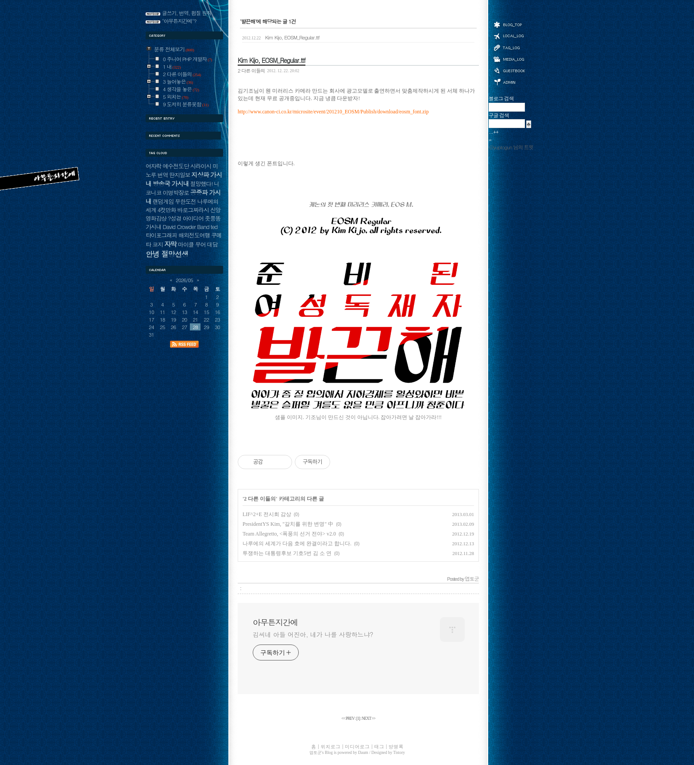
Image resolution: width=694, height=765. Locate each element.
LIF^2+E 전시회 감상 (267, 514)
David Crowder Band (185, 226)
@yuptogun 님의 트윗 (511, 147)
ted (213, 226)
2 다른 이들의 (251, 70)
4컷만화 (167, 210)
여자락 (154, 166)
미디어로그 (509, 59)
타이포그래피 (161, 235)
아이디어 (192, 218)
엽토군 (315, 752)
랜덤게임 (163, 201)
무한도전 (185, 201)
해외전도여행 (194, 235)
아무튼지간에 (275, 622)
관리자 (509, 81)
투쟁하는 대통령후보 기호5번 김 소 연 (287, 553)
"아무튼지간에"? (179, 20)
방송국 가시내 (171, 183)
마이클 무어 (192, 244)
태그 (509, 47)
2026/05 (184, 279)
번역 (163, 175)
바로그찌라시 (193, 210)
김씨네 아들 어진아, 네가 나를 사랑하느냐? (313, 634)
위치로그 (509, 35)
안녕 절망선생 (167, 254)
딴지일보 (179, 175)
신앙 (215, 210)
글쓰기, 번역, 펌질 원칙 (187, 12)
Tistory (399, 752)
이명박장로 (175, 192)
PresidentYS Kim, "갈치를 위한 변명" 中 (288, 524)
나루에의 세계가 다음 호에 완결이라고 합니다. (297, 543)
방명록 (509, 70)
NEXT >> (368, 718)
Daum (363, 752)
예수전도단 (175, 166)
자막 (170, 244)
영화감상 (156, 218)
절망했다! (201, 183)
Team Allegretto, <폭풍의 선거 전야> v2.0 (289, 534)
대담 (212, 244)
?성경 (174, 218)
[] (358, 718)
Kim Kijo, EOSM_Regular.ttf (281, 37)
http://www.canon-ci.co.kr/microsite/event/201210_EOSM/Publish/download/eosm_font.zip (333, 112)
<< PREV (348, 718)
